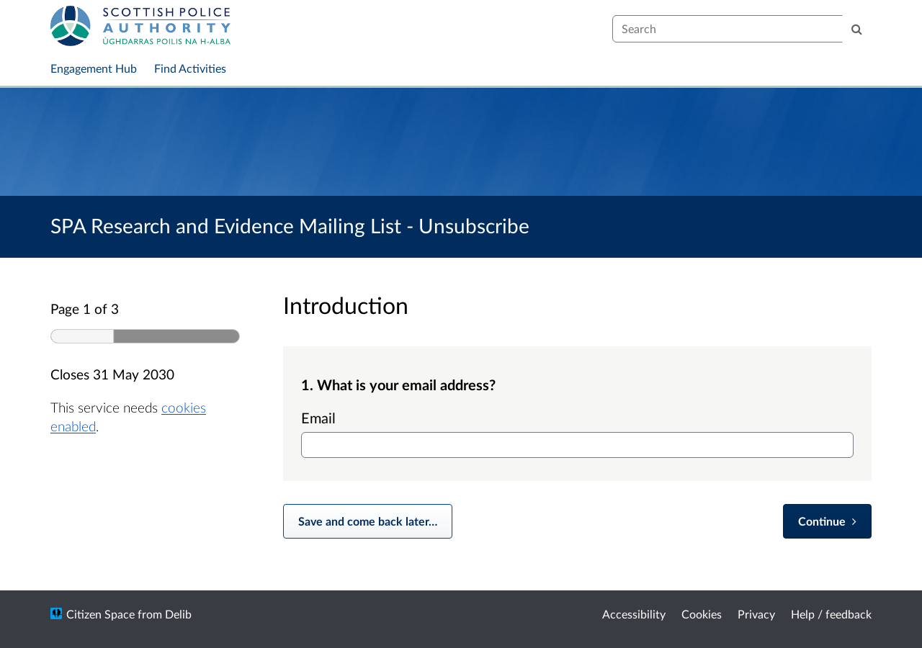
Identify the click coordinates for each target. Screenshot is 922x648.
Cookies (701, 614)
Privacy (756, 614)
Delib (178, 614)
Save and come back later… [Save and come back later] (367, 521)
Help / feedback (831, 614)
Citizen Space (100, 614)
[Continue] (827, 521)
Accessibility (634, 614)
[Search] (857, 28)
